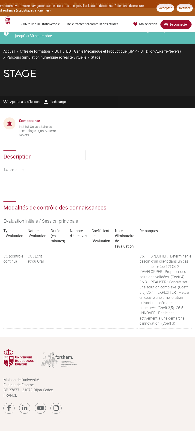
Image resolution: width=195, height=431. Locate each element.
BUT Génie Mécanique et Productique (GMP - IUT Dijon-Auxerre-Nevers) (123, 51)
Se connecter (176, 24)
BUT (58, 51)
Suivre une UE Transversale (40, 24)
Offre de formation (35, 51)
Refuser (184, 8)
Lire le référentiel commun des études (91, 24)
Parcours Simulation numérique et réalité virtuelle (46, 57)
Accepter (165, 8)
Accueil (9, 51)
